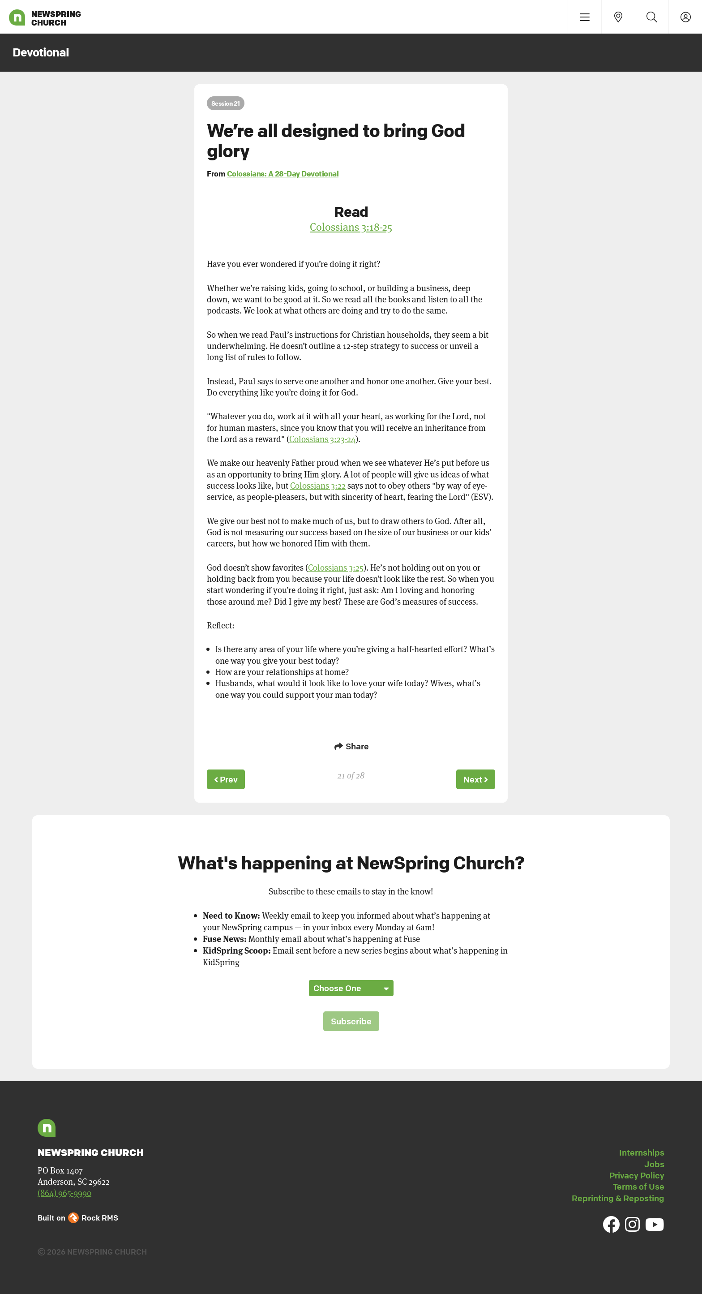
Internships (641, 1151)
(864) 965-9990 (64, 1191)
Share (351, 746)
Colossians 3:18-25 (351, 226)
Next (475, 779)
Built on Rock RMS (78, 1216)
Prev (226, 779)
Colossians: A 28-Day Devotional (283, 173)
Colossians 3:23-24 (322, 438)
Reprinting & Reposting (618, 1197)
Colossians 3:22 (318, 485)
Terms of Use (638, 1186)
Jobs (654, 1163)
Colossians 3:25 (336, 567)
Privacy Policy (636, 1174)
